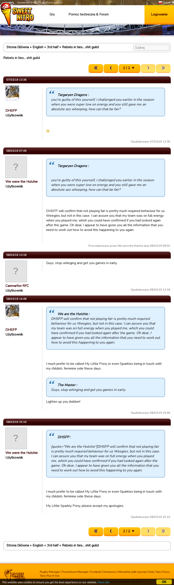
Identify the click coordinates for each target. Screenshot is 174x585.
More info (103, 583)
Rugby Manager (50, 572)
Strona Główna (17, 47)
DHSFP (11, 110)
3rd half (52, 47)
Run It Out (53, 576)
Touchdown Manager (75, 572)
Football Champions (103, 572)
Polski (165, 3)
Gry (52, 14)
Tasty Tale (154, 572)
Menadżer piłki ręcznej (132, 572)
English (38, 47)
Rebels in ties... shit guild (80, 47)
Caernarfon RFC (17, 285)
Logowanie (159, 14)
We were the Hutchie (21, 181)
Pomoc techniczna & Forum (88, 14)
